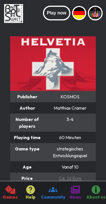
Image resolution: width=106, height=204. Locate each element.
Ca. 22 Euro (70, 178)
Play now (56, 12)
